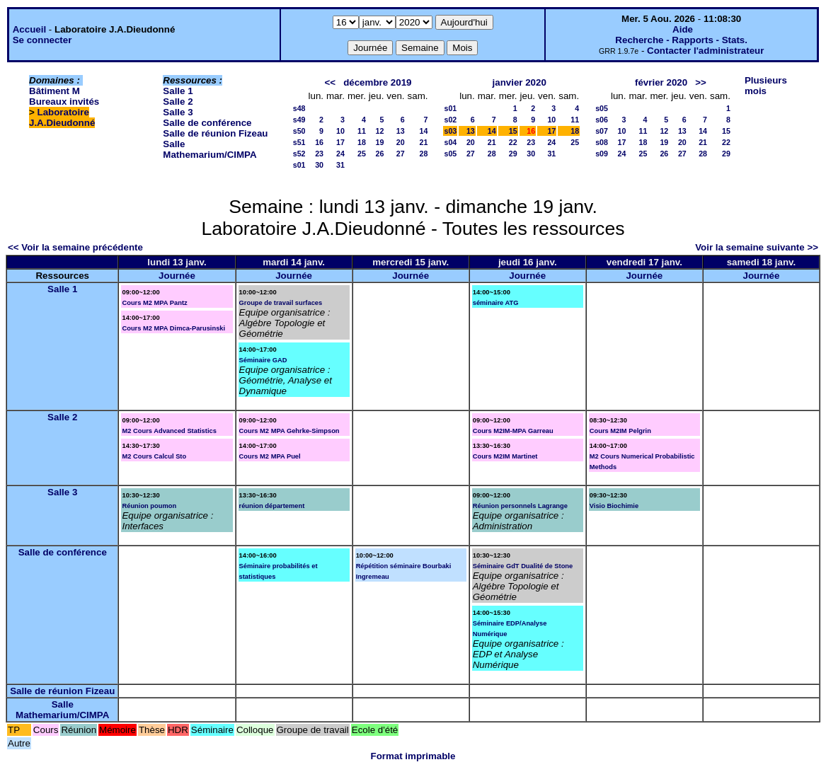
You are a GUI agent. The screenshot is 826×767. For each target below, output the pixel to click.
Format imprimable (413, 756)
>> (700, 82)
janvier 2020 (519, 82)
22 (513, 142)
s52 (299, 153)
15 (513, 131)
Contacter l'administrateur (705, 50)
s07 (601, 131)
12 (380, 131)
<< (329, 82)
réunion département (272, 505)
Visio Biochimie (614, 505)
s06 (601, 119)
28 (424, 153)
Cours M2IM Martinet (505, 456)
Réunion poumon (149, 505)
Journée (177, 275)
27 (400, 153)
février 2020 (661, 82)
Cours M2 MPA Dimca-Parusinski (173, 328)
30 (319, 165)
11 (361, 131)
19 (380, 142)
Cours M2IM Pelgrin (620, 430)
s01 (299, 165)
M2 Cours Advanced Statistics (169, 430)
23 (319, 153)
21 (424, 142)
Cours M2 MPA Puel (270, 456)
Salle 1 (178, 91)
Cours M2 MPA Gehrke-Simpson (289, 430)
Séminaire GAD (263, 360)
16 (319, 142)
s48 (299, 108)
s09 (601, 153)
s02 (450, 119)
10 (340, 131)
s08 (601, 142)
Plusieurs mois (766, 85)
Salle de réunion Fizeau (215, 133)
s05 (450, 153)
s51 (299, 142)
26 (380, 153)
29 (513, 153)
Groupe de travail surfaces (281, 302)
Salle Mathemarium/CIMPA (209, 149)
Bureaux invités (64, 101)
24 (340, 153)
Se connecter (42, 40)
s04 (450, 142)
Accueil (29, 29)
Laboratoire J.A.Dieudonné (62, 117)
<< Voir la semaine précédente (75, 247)
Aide (682, 29)
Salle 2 (178, 101)
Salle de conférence (207, 122)
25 (361, 153)
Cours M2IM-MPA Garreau (513, 430)
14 (424, 131)
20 (400, 142)
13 (400, 131)
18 (361, 142)
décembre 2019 (377, 82)
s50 (299, 131)
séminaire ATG (496, 302)
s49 (299, 119)
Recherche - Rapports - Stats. (681, 40)
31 (340, 165)
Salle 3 (178, 112)
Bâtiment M (54, 91)
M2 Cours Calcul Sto (154, 456)
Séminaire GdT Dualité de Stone (523, 566)
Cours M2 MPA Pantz (154, 302)
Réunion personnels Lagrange (520, 505)
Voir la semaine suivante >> (756, 247)
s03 (450, 131)
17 (340, 142)
